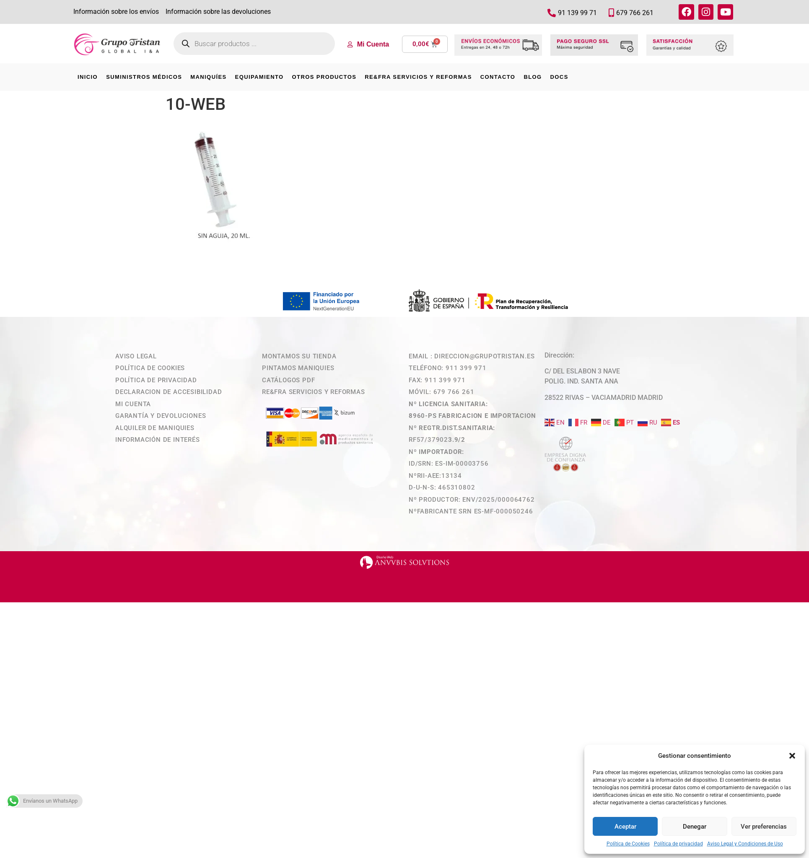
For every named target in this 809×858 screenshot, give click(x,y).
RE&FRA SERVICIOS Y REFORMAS (418, 77)
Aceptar (625, 826)
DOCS (559, 77)
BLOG (533, 77)
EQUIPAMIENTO (259, 77)
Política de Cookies (628, 844)
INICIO (88, 77)
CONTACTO (498, 77)
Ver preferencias (764, 826)
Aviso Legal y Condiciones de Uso (745, 844)
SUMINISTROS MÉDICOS (144, 77)
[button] (792, 756)
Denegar (694, 826)
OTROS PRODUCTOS (324, 77)
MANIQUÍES (208, 77)
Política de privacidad (678, 844)
